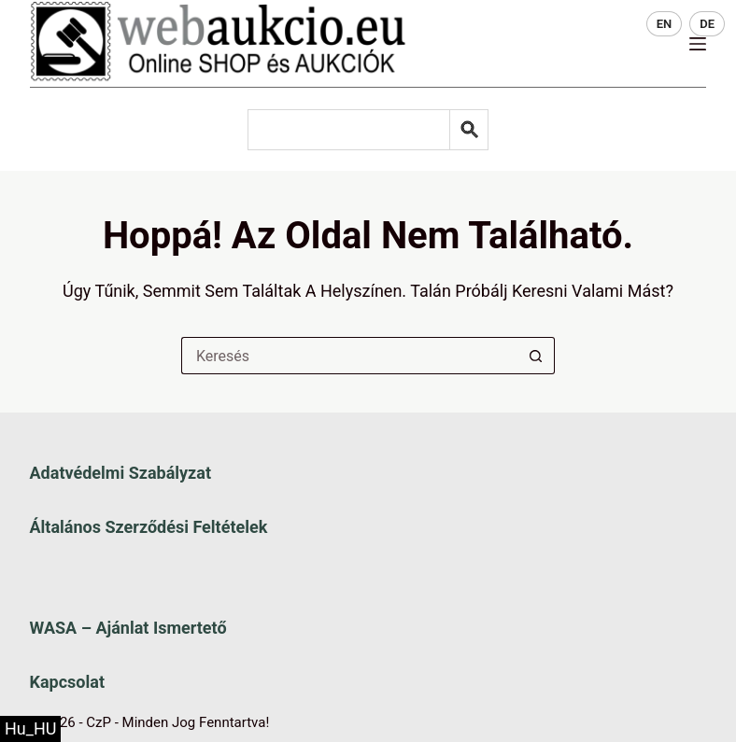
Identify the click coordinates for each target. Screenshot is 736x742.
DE (707, 24)
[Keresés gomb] (536, 355)
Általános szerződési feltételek (149, 527)
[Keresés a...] (349, 355)
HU (620, 24)
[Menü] (697, 43)
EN (664, 24)
